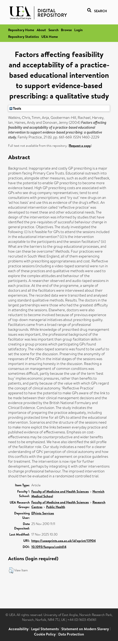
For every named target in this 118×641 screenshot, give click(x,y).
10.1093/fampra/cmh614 (48, 547)
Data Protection (71, 634)
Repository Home (21, 29)
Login (78, 29)
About (41, 29)
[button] (11, 570)
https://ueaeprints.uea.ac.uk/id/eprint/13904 (63, 540)
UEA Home (49, 36)
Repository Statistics (23, 36)
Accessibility (19, 628)
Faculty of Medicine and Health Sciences (60, 491)
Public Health (55, 507)
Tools (15, 108)
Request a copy (80, 145)
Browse (66, 29)
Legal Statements (45, 628)
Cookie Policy (45, 634)
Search (53, 29)
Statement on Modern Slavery (85, 628)
